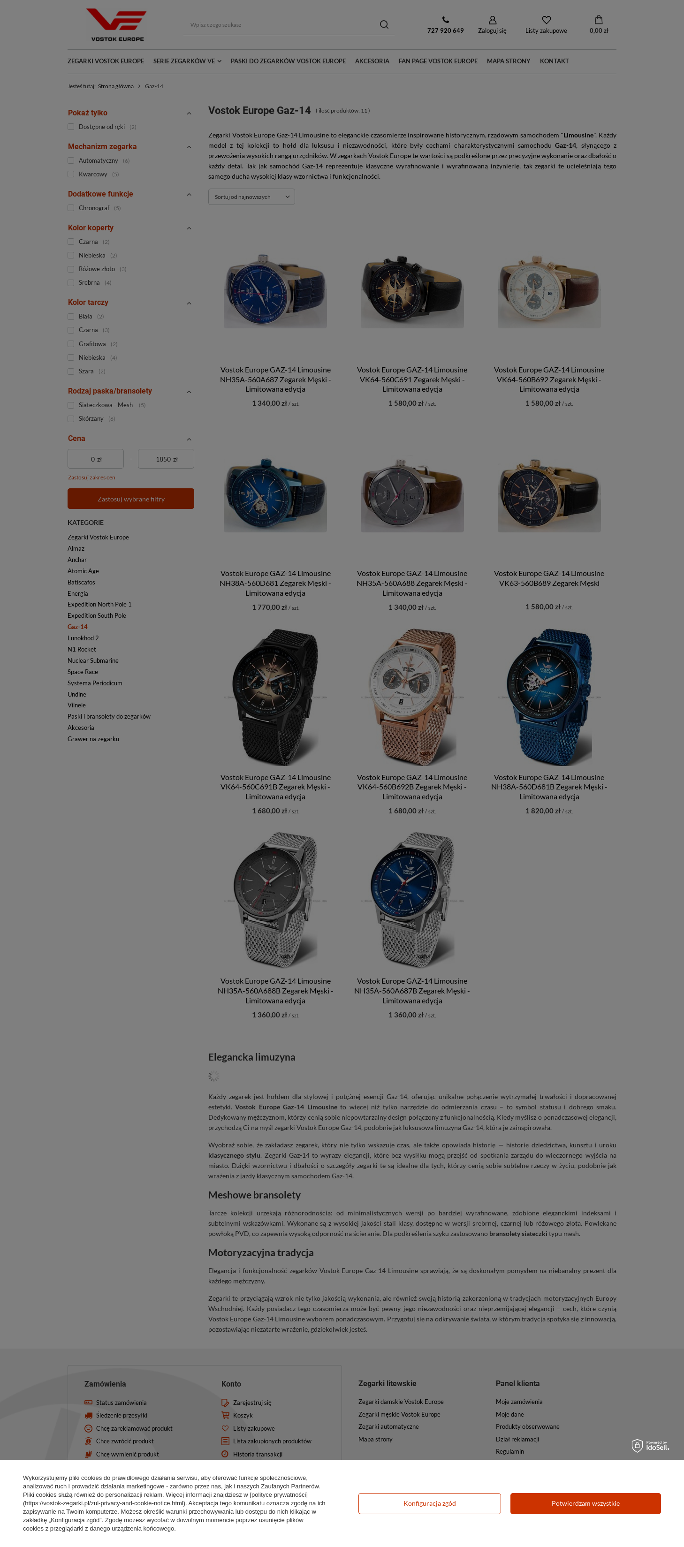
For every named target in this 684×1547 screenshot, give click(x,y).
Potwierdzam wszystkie (586, 1503)
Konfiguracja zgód (429, 1503)
